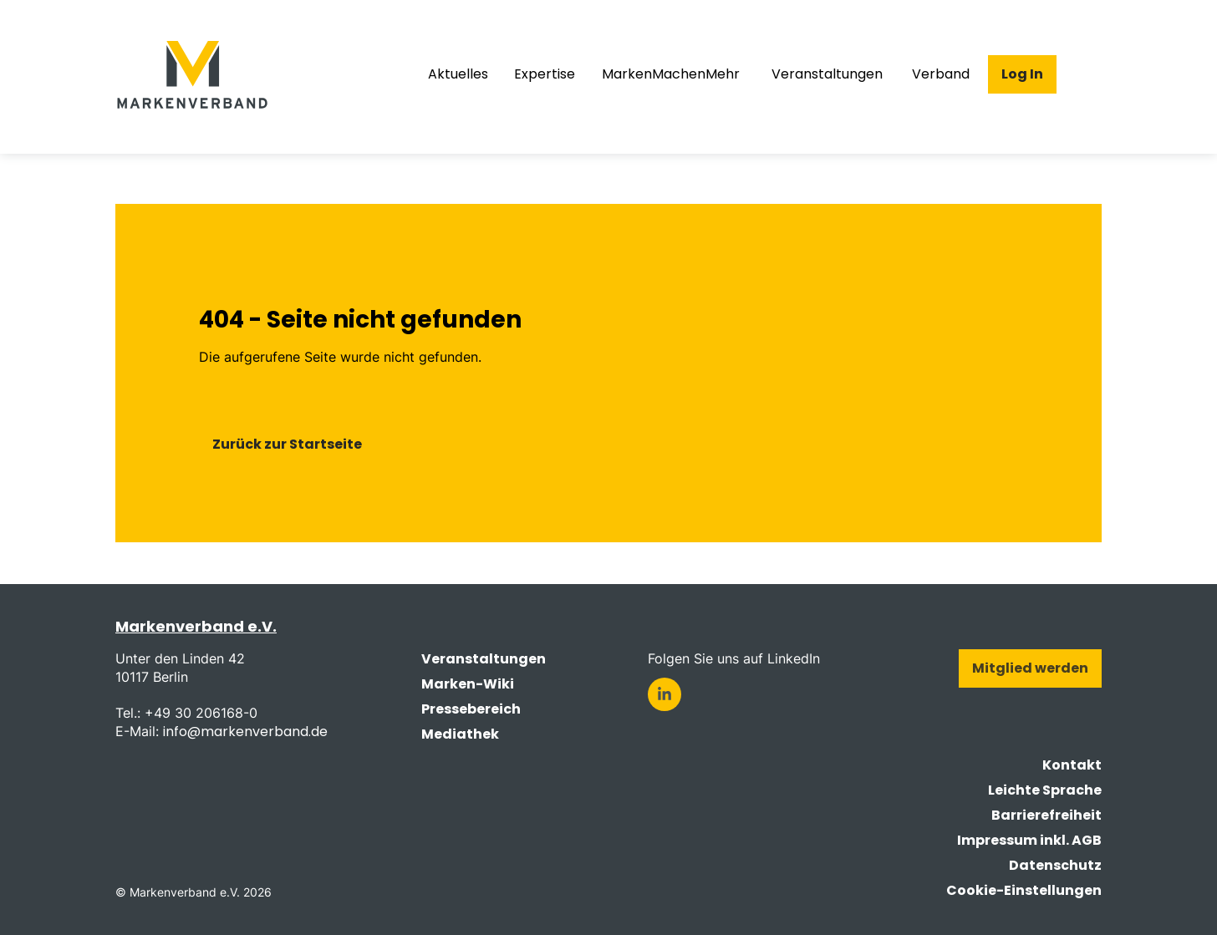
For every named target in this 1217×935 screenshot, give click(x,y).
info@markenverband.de (245, 731)
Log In (1022, 74)
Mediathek (460, 734)
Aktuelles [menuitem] (458, 74)
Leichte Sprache (1045, 790)
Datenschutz (1055, 865)
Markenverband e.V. (196, 626)
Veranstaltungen (483, 658)
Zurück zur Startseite (287, 444)
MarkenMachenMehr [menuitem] (671, 74)
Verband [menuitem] (941, 74)
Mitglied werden (1030, 668)
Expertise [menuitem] (544, 74)
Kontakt (1072, 765)
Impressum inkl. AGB (1029, 840)
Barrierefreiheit (1046, 815)
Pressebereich (471, 709)
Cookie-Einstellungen (1024, 890)
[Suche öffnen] (1088, 74)
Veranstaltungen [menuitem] (827, 74)
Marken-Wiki (467, 684)
